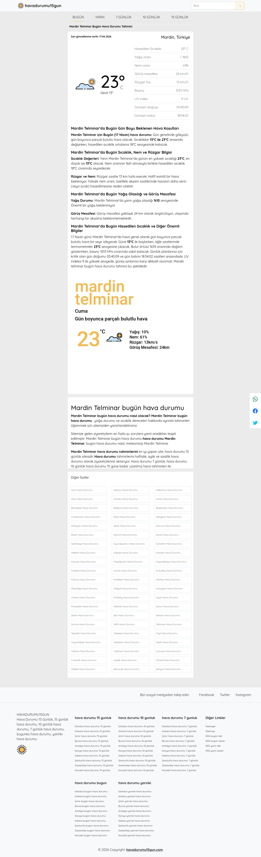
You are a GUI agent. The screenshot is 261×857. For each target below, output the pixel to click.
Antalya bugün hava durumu (91, 810)
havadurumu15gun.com (144, 850)
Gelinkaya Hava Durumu (84, 543)
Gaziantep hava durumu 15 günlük (94, 765)
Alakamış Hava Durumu (169, 489)
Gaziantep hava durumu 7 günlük (181, 765)
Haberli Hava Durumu (83, 552)
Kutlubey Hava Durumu (169, 570)
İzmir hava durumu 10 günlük (134, 736)
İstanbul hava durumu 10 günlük (136, 726)
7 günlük (124, 17)
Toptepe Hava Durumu (126, 633)
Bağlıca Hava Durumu (126, 507)
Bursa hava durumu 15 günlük (91, 740)
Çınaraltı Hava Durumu (84, 660)
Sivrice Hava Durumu (83, 624)
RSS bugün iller (214, 736)
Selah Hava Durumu (82, 615)
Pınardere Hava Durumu (84, 606)
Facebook (207, 695)
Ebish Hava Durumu (82, 534)
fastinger (211, 726)
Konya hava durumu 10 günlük (135, 750)
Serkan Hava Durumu (168, 615)
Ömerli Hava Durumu (168, 660)
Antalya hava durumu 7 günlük (179, 745)
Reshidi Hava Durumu (126, 606)
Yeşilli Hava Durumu (167, 642)
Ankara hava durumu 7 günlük (179, 731)
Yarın (99, 17)
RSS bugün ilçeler (215, 740)
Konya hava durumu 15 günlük (92, 750)
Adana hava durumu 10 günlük (135, 755)
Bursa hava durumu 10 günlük (135, 740)
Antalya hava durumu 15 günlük (93, 745)
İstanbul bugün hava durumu (91, 791)
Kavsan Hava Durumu (83, 561)
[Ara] (213, 6)
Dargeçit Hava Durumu (169, 516)
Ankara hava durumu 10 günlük (136, 731)
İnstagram (243, 695)
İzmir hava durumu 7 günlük (178, 736)
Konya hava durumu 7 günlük (178, 750)
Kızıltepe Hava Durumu (126, 579)
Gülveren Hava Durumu (169, 543)
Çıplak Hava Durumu (125, 660)
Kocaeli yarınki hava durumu (134, 835)
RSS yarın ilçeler (215, 750)
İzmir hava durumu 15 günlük (91, 736)
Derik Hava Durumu (125, 525)
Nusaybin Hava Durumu (169, 588)
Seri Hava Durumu (124, 615)
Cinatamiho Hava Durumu (85, 516)
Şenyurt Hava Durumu (168, 669)
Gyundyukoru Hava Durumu (129, 543)
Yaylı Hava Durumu (166, 633)
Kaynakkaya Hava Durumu (171, 561)
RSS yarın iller (213, 745)
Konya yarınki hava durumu (134, 815)
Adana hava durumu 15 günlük (92, 755)
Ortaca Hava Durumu (83, 597)
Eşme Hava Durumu (167, 534)
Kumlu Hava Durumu (125, 570)
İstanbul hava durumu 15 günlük (93, 726)
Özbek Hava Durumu (83, 669)
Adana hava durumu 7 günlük (179, 755)
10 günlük (151, 17)
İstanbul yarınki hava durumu (135, 791)
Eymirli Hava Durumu (125, 534)
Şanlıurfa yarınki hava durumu (135, 825)
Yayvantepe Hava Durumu (86, 642)
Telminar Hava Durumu (169, 624)
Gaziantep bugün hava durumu (92, 830)
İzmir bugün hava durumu (89, 801)
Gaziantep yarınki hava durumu (136, 830)
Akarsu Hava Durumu (126, 489)
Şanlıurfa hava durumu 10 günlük (137, 760)
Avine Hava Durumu (167, 498)
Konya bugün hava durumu (90, 815)
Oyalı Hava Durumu (167, 597)
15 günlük (179, 17)
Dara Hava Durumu (124, 516)
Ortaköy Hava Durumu (126, 597)
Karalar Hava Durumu (168, 552)
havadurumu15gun (39, 6)
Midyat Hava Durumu (125, 588)
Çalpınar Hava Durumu (126, 651)
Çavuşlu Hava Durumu (168, 651)
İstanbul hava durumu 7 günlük (179, 726)
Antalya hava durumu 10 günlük (136, 745)
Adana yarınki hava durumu (134, 820)
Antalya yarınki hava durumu (134, 810)
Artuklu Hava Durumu (126, 498)
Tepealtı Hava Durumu (83, 633)
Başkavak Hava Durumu (169, 507)
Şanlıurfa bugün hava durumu (91, 825)
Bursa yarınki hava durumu (133, 806)
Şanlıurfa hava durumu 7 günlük (180, 760)
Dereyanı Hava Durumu (84, 525)
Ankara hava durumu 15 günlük (92, 731)
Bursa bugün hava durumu (90, 806)
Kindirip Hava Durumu (83, 570)
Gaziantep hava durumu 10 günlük (137, 765)
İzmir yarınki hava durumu (133, 801)
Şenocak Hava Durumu (126, 669)
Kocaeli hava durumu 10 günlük (136, 770)
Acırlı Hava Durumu (82, 489)
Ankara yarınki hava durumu (134, 796)
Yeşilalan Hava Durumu (126, 642)
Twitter (225, 695)
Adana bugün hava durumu (90, 820)
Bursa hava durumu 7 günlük (178, 740)
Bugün (78, 17)
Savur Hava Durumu (167, 606)
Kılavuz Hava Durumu (83, 579)
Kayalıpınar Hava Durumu (128, 561)
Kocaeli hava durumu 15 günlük (92, 770)
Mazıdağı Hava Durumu (84, 588)
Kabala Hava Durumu (126, 552)
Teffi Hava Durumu (124, 624)
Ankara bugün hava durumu (91, 796)
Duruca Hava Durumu (168, 525)
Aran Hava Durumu (82, 498)
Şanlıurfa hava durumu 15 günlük (93, 760)
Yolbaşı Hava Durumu (83, 651)
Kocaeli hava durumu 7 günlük (179, 770)
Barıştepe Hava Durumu (84, 507)
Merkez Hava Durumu (168, 579)
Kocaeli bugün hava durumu (91, 835)
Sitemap (210, 731)
